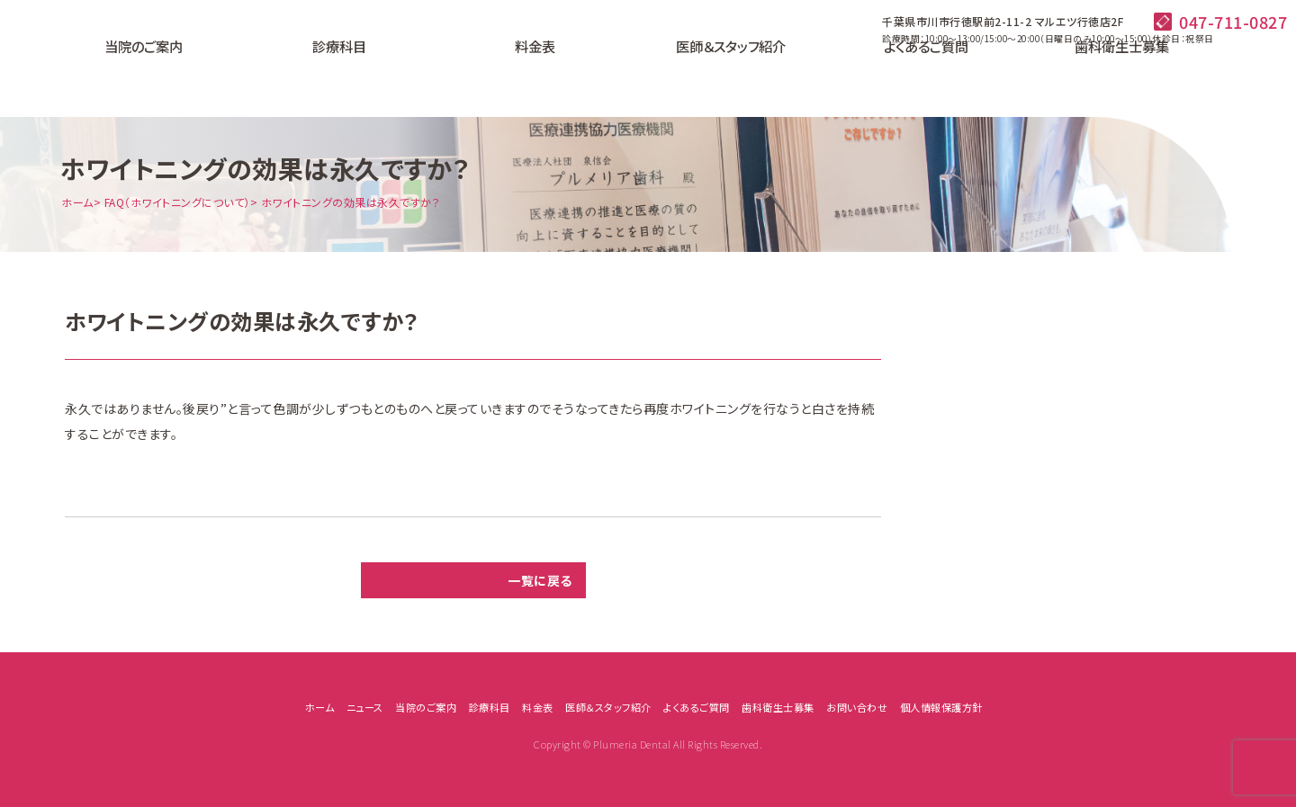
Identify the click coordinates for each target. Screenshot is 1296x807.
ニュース (364, 707)
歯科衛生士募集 (1020, 76)
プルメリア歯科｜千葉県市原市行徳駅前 (85, 63)
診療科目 (396, 76)
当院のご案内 (239, 76)
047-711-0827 (1233, 21)
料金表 (552, 76)
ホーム (77, 202)
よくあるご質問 (864, 76)
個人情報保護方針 (941, 707)
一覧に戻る (540, 580)
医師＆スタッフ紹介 (708, 76)
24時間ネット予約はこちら (1197, 74)
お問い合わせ (856, 707)
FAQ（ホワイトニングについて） (177, 202)
